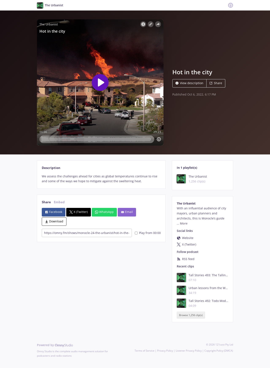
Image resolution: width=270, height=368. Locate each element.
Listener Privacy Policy (189, 350)
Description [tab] (51, 168)
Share (215, 83)
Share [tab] (46, 202)
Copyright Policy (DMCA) (218, 350)
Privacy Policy (165, 350)
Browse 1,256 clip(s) (191, 315)
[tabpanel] (101, 179)
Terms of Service (144, 350)
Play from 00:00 (148, 233)
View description (189, 83)
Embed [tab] (59, 202)
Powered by (55, 345)
